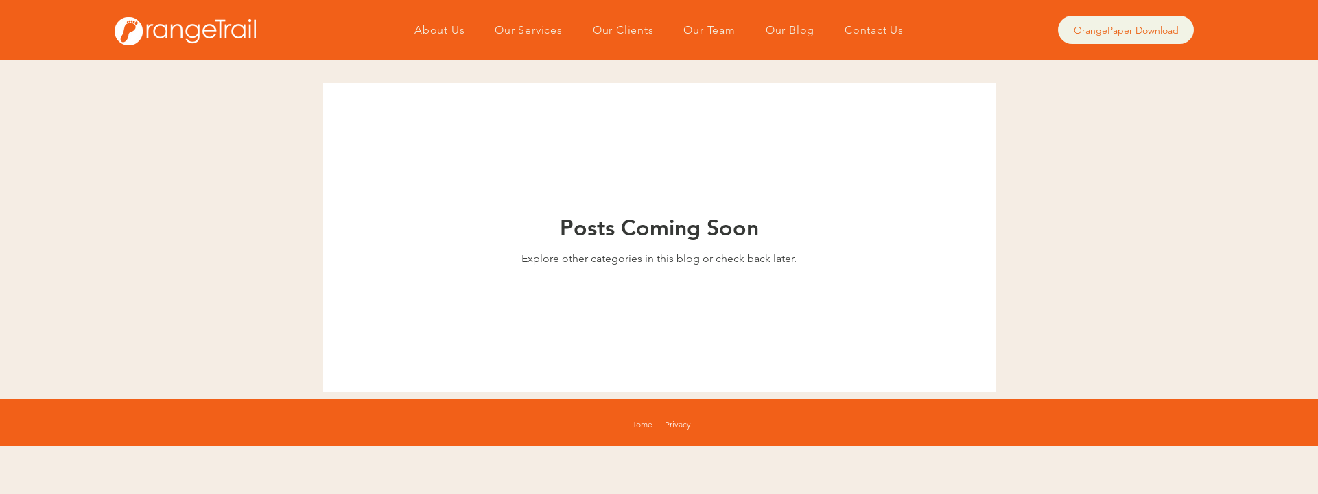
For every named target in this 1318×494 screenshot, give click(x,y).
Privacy (678, 424)
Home (641, 424)
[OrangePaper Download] (1126, 30)
